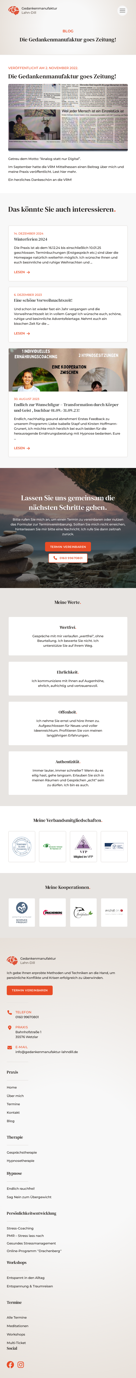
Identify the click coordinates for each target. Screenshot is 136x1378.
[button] (122, 10)
